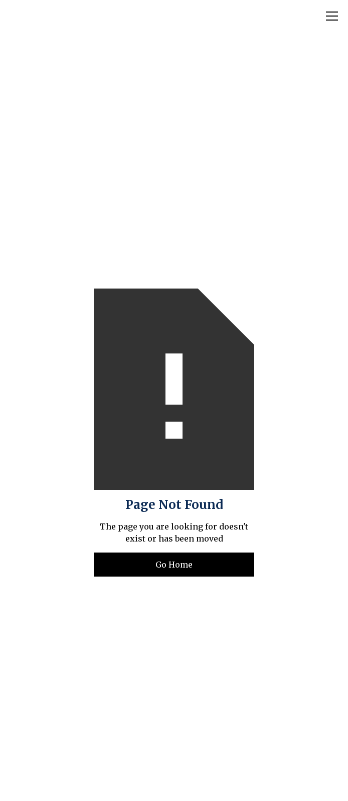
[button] (330, 16)
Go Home (174, 565)
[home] (72, 16)
